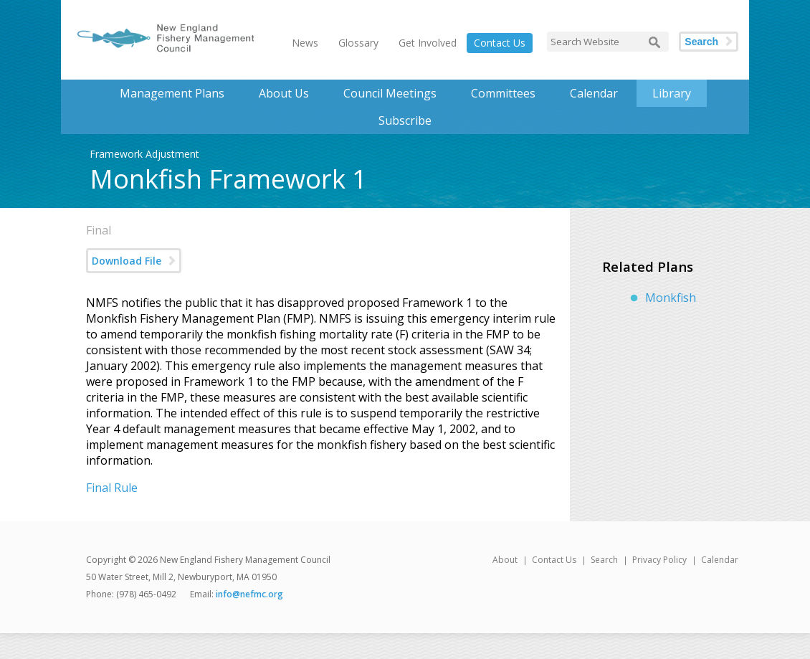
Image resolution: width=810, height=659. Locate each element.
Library (671, 93)
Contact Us (499, 42)
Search (701, 41)
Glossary (358, 42)
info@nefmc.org (249, 594)
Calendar (594, 93)
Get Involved (428, 42)
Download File (126, 260)
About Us (284, 93)
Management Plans (172, 93)
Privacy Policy (659, 560)
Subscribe (405, 120)
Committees (503, 93)
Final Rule (112, 488)
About (505, 560)
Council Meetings (390, 93)
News (305, 42)
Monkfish (670, 297)
